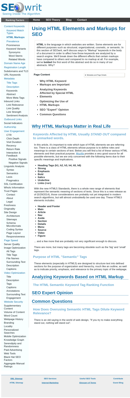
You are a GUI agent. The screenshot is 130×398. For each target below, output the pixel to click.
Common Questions (53, 114)
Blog (69, 19)
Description (13, 86)
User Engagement (14, 131)
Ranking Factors (15, 20)
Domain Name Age (14, 63)
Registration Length (15, 67)
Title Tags (12, 82)
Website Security (13, 301)
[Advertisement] (110, 16)
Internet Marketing (50, 383)
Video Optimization (14, 272)
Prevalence (13, 41)
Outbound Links (13, 119)
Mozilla (80, 153)
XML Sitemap (16, 378)
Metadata (9, 78)
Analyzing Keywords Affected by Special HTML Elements (57, 93)
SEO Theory (53, 19)
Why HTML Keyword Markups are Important (54, 82)
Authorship (10, 127)
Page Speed (11, 240)
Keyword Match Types (15, 32)
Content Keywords (14, 26)
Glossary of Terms (87, 383)
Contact (82, 19)
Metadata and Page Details (96, 75)
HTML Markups (16, 37)
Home (36, 19)
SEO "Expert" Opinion (54, 109)
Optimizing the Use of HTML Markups (54, 103)
